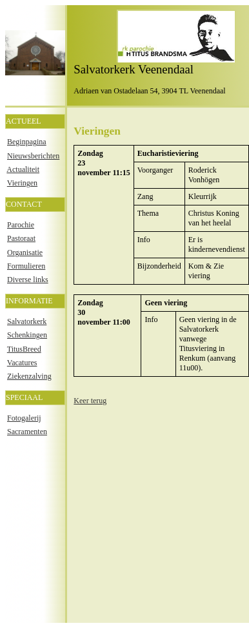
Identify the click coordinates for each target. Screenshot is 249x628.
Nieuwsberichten (33, 155)
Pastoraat (21, 238)
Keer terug (90, 400)
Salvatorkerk (26, 321)
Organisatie (25, 252)
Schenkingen (27, 334)
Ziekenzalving (29, 376)
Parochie (20, 224)
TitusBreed (24, 349)
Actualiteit (22, 169)
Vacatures (22, 362)
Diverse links (27, 279)
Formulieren (26, 266)
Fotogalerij (24, 418)
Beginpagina (26, 141)
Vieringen (22, 182)
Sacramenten (27, 431)
